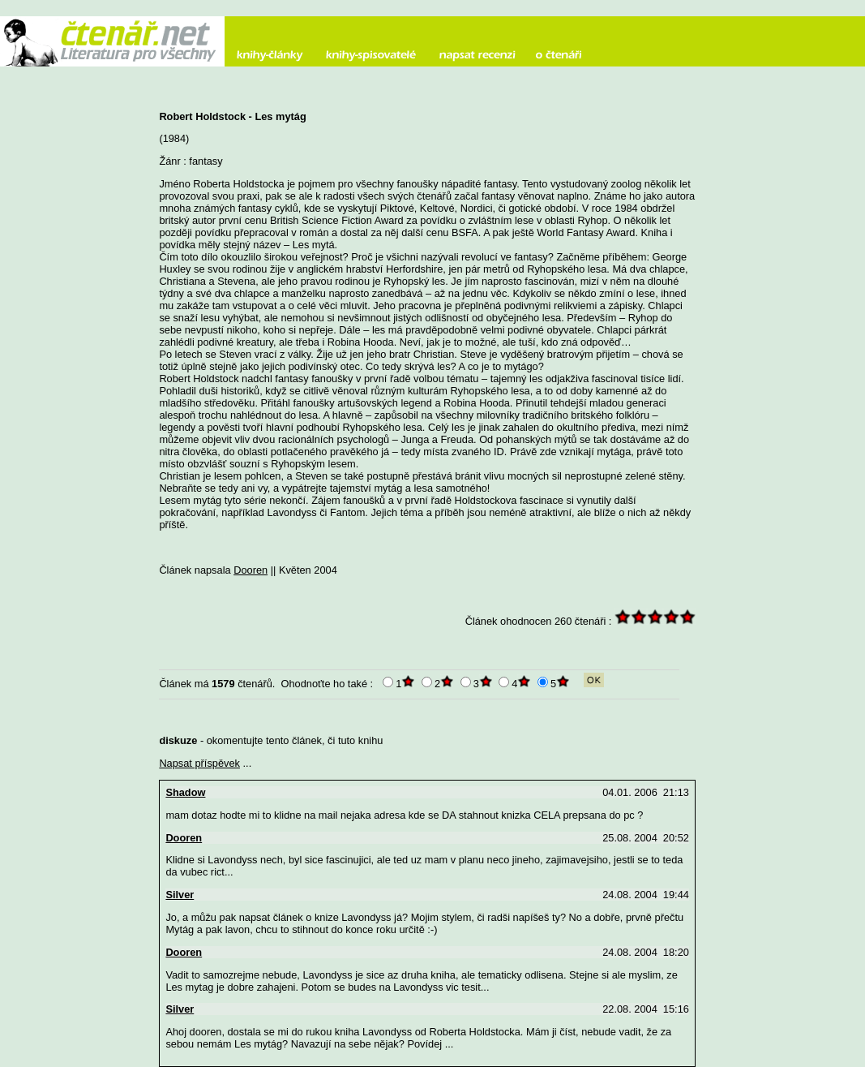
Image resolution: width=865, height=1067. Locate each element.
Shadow (185, 792)
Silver (179, 894)
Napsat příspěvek (199, 763)
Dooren (250, 570)
